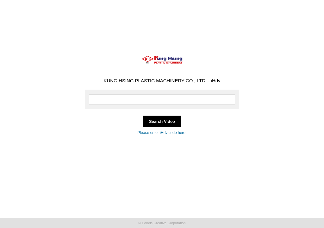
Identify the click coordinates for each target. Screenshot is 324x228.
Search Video (162, 121)
